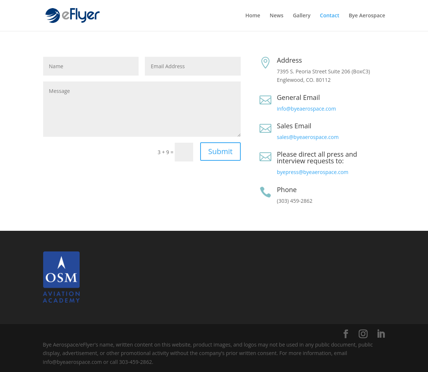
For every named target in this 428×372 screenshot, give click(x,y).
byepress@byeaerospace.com (312, 171)
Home (252, 16)
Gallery (301, 16)
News (276, 16)
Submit (220, 151)
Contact (329, 16)
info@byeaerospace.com (306, 108)
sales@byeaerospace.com (308, 136)
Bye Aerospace (367, 16)
